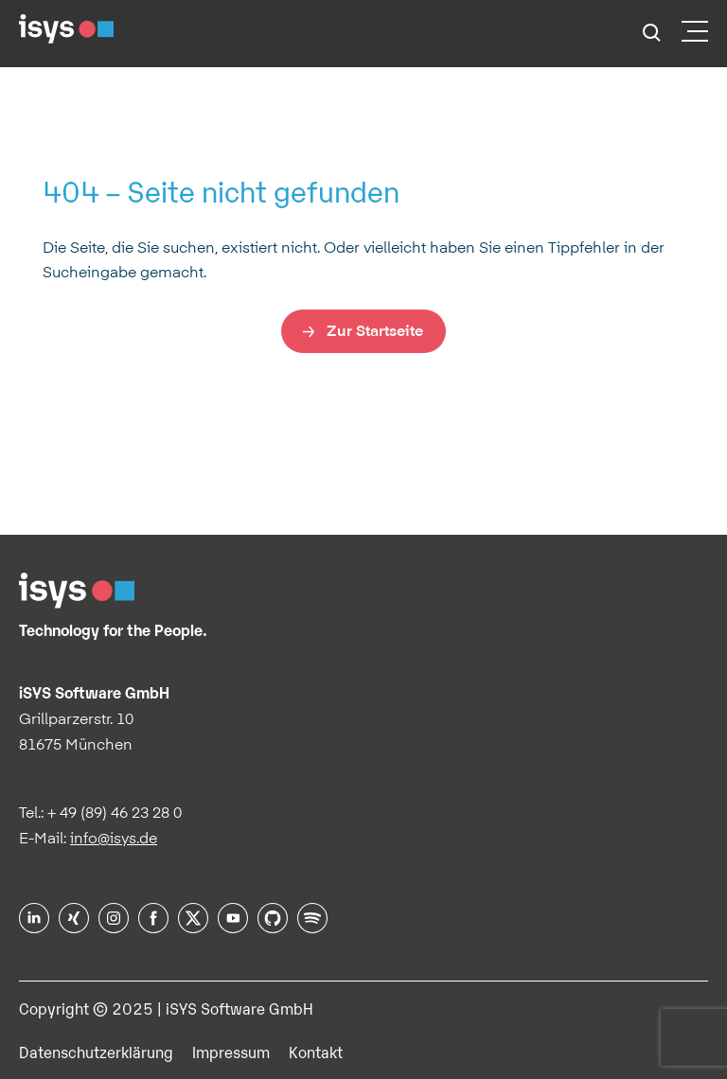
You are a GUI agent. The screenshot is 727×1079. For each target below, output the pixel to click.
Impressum (231, 1051)
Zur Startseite (375, 330)
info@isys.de (113, 837)
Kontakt (316, 1051)
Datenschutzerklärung (96, 1051)
